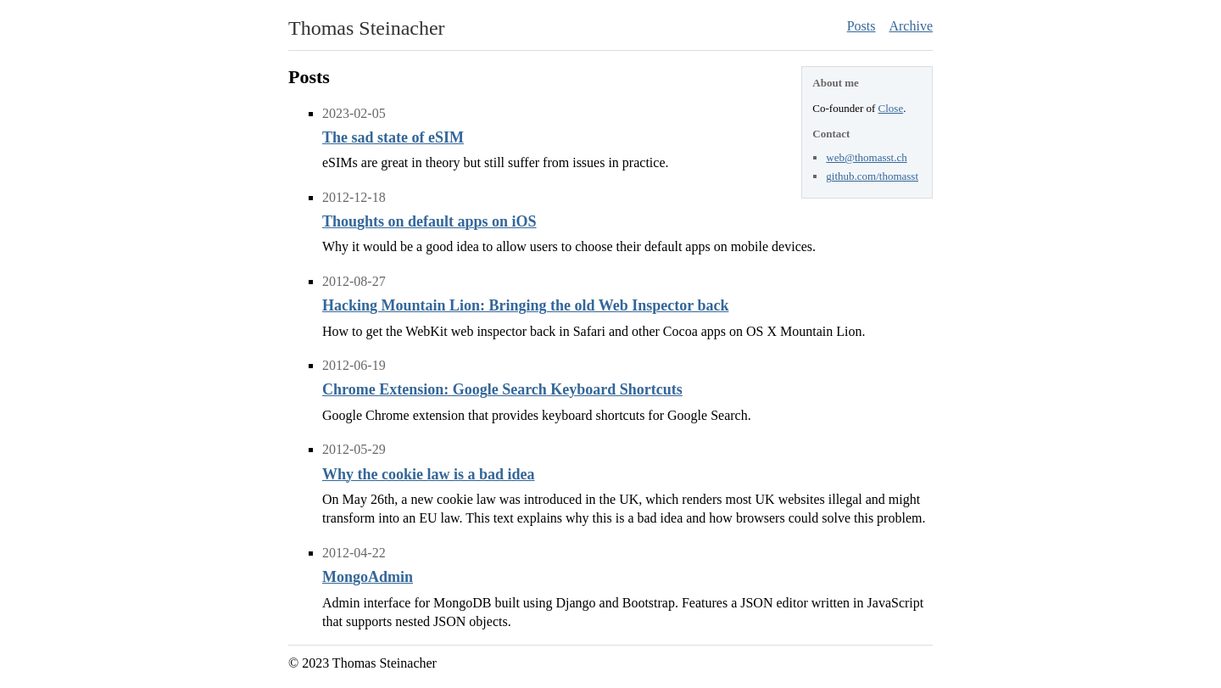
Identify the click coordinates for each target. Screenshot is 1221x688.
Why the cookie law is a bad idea (428, 474)
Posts (861, 26)
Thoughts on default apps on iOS (429, 221)
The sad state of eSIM (393, 137)
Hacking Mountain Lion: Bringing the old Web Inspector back (525, 305)
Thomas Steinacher (366, 28)
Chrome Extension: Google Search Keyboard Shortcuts (502, 389)
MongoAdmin (367, 576)
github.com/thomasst (872, 176)
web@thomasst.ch (866, 157)
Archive (911, 26)
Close (891, 108)
